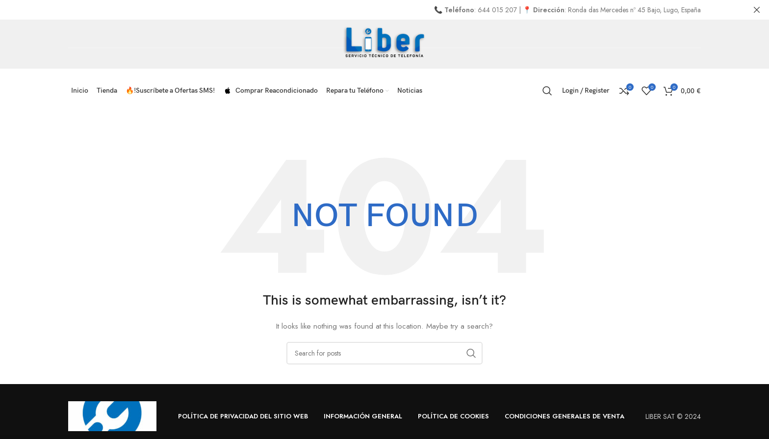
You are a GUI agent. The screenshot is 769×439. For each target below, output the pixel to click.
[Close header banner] (756, 10)
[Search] (547, 91)
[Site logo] (385, 43)
